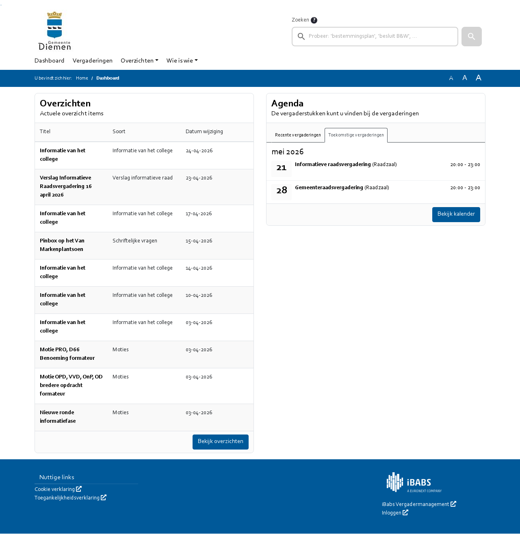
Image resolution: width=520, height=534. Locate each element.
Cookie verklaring (58, 490)
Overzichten (137, 61)
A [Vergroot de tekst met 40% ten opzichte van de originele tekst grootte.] (478, 78)
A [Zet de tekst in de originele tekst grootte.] (451, 78)
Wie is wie (180, 61)
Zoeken (300, 20)
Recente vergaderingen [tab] (298, 135)
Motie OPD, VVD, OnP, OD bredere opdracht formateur (71, 385)
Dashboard (50, 61)
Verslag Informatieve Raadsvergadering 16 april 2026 (66, 186)
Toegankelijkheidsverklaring (70, 499)
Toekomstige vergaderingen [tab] (356, 135)
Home (82, 78)
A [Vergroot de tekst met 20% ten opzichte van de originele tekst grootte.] (464, 78)
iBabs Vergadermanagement (419, 505)
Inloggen (395, 514)
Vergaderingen (93, 61)
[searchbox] (375, 36)
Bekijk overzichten (218, 442)
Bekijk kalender (454, 215)
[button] (472, 36)
